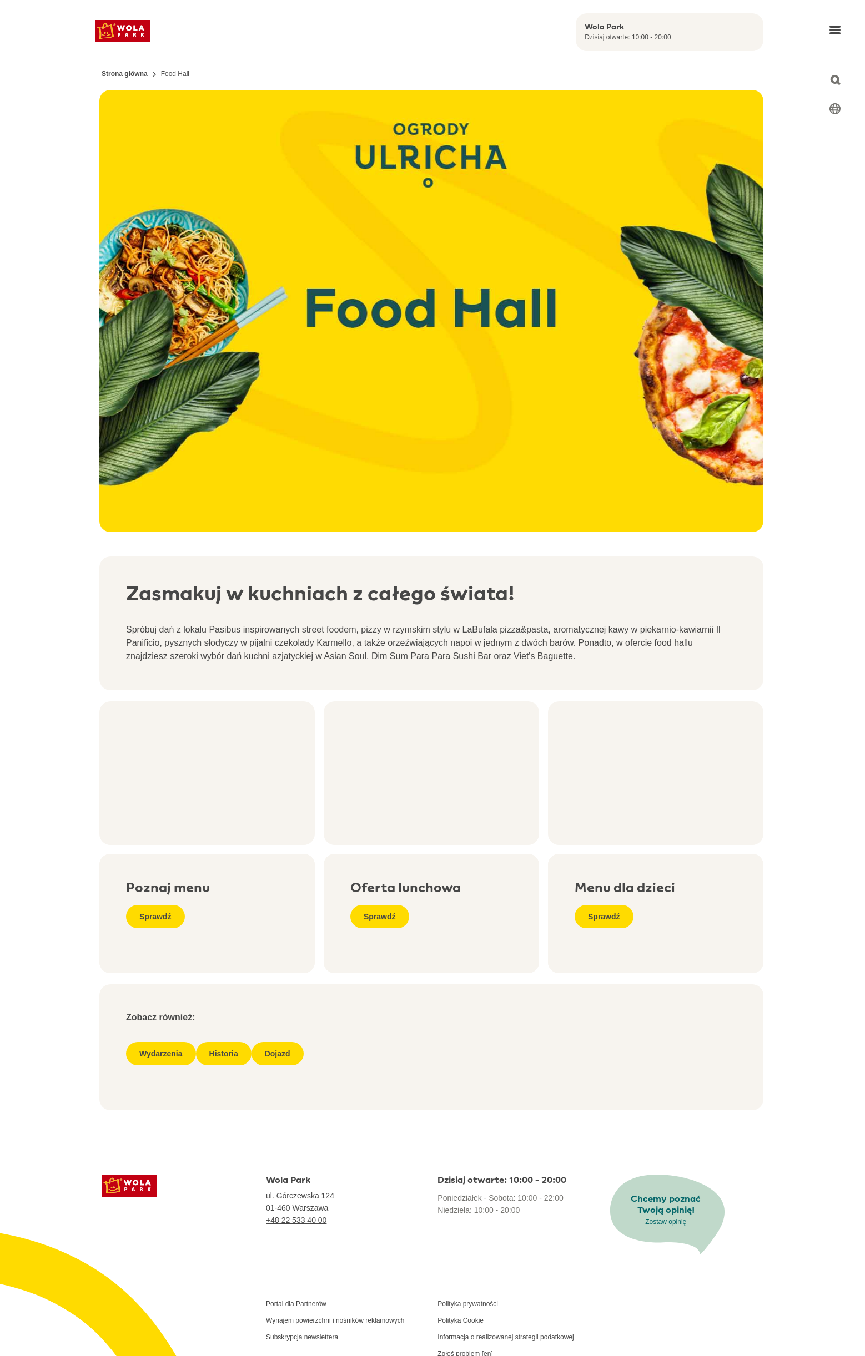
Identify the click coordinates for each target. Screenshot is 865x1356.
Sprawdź (155, 916)
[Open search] (835, 80)
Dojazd (277, 1053)
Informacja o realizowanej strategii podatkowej (505, 1337)
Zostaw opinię (665, 1222)
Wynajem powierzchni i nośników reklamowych (335, 1320)
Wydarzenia (161, 1053)
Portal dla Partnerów (296, 1304)
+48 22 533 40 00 (296, 1220)
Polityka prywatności (467, 1304)
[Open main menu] (835, 30)
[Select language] (835, 109)
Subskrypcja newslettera (302, 1337)
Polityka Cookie (460, 1320)
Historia (223, 1053)
